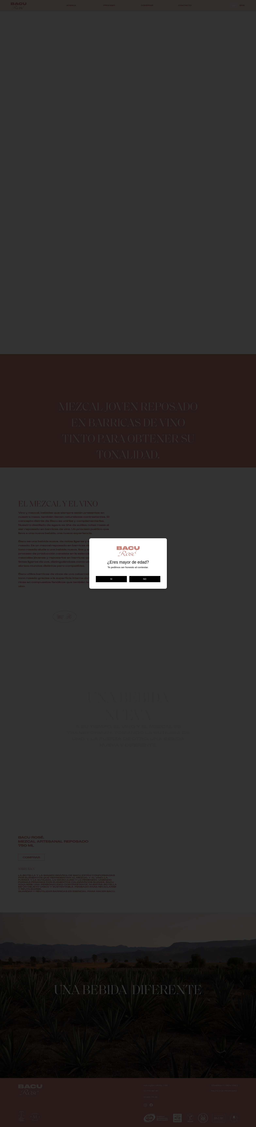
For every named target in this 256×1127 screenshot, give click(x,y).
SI (111, 579)
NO (144, 579)
